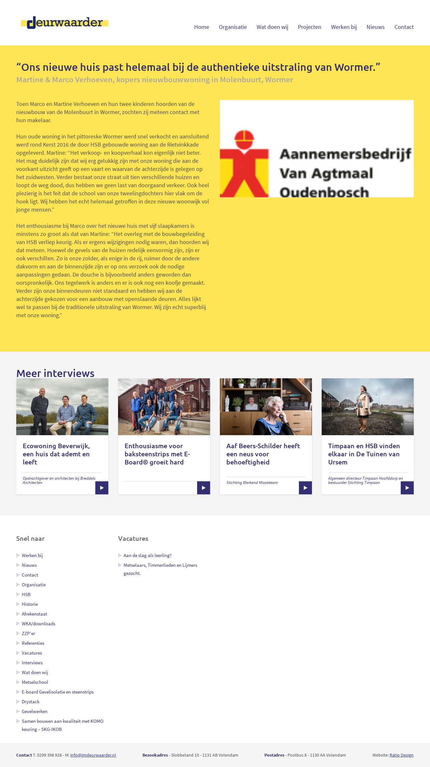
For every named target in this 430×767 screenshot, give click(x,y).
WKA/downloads (38, 623)
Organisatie (233, 27)
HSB (26, 594)
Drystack (30, 701)
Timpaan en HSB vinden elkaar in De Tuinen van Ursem (364, 453)
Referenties (33, 643)
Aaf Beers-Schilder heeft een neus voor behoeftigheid (263, 453)
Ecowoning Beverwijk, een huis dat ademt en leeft (56, 453)
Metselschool (35, 682)
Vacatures (32, 653)
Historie (30, 604)
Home (201, 27)
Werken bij (344, 27)
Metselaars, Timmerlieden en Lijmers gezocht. (160, 569)
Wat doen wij (272, 27)
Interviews (32, 662)
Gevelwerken (34, 711)
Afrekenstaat (34, 614)
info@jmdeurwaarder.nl (93, 755)
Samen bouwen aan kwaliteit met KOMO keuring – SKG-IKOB (62, 725)
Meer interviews (55, 373)
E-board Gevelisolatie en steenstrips (58, 692)
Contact (404, 27)
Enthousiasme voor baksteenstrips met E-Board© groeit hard (157, 453)
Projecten (309, 27)
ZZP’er (28, 633)
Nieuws (376, 27)
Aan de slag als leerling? (147, 555)
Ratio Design (402, 755)
